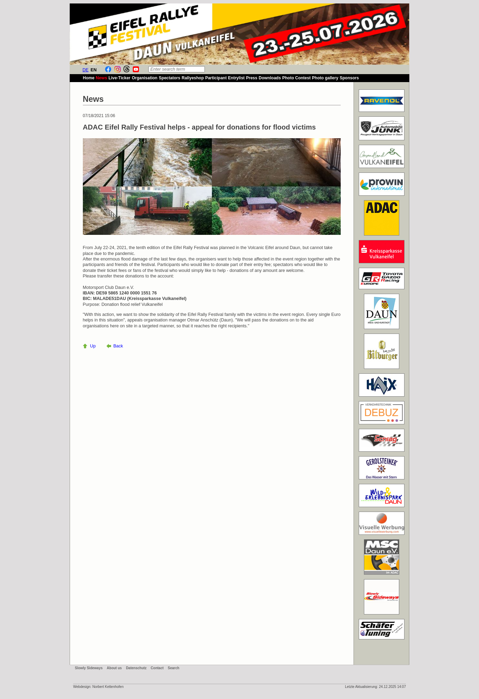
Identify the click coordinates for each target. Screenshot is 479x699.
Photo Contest (296, 78)
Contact (157, 668)
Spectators (169, 78)
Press (252, 78)
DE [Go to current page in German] (85, 70)
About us (114, 668)
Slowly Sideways (89, 668)
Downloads (270, 78)
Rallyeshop (193, 78)
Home (88, 78)
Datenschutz (136, 668)
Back (118, 346)
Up (93, 346)
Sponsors (349, 78)
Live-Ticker (119, 78)
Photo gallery (325, 78)
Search (173, 668)
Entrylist (236, 78)
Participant (216, 78)
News (101, 78)
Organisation (144, 78)
